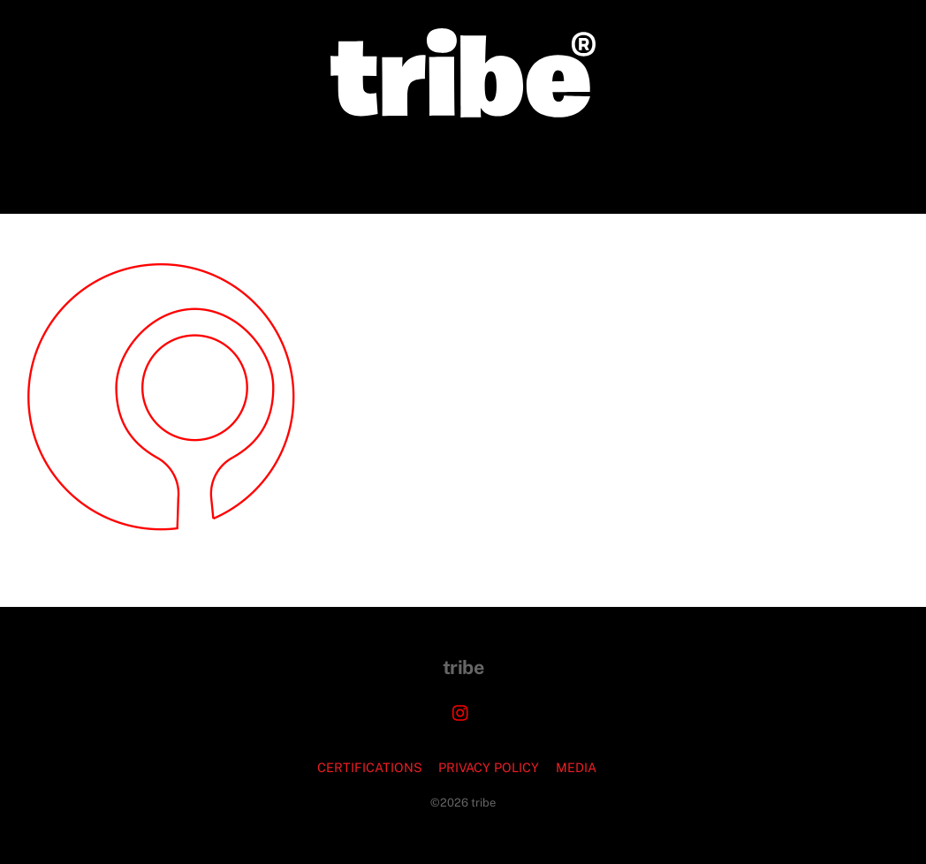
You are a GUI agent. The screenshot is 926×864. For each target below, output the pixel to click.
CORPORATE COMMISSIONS (339, 164)
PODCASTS (592, 164)
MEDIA (576, 767)
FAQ (670, 164)
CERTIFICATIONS (369, 767)
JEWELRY (492, 164)
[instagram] (461, 710)
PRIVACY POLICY (488, 767)
